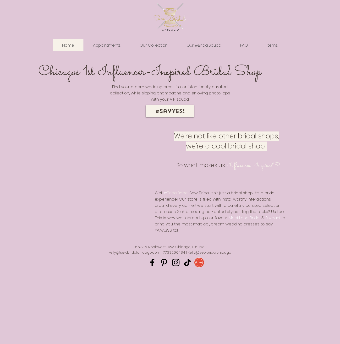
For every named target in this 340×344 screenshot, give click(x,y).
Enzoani (272, 218)
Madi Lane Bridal (244, 218)
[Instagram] (176, 262)
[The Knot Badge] (199, 262)
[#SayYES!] (170, 111)
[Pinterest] (164, 262)
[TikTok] (187, 262)
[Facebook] (152, 262)
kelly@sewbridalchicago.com (134, 252)
